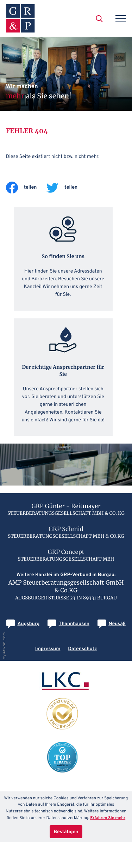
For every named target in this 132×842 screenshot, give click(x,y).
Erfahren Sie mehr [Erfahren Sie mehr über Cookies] (107, 818)
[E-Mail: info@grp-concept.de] (112, 624)
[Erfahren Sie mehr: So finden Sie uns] (63, 259)
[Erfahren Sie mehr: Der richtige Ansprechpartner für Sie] (63, 377)
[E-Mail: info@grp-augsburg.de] (22, 624)
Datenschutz (82, 649)
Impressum (48, 649)
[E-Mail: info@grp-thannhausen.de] (68, 624)
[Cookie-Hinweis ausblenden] (66, 831)
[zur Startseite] (20, 18)
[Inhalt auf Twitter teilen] (66, 188)
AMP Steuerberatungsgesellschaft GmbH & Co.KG (66, 586)
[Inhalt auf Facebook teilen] (26, 188)
